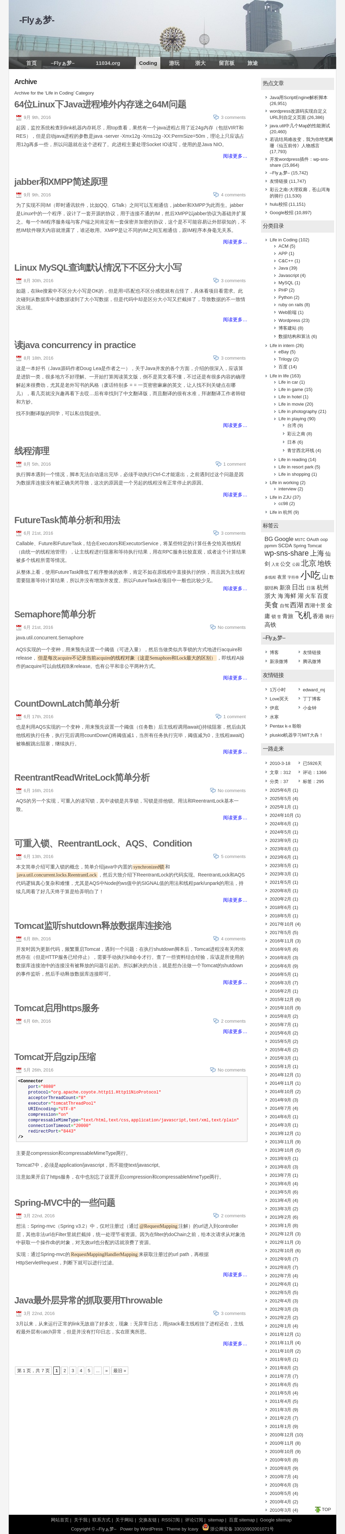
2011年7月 (280, 1376)
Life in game (290, 389)
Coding (148, 63)
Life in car (288, 382)
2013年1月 (280, 1225)
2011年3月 (280, 1409)
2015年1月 (280, 1066)
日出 (298, 587)
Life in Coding (284, 239)
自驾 (284, 605)
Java (283, 268)
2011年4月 (280, 1401)
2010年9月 (280, 1459)
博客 (274, 652)
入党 (275, 564)
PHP (283, 290)
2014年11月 (282, 1083)
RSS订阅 (171, 1519)
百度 (283, 366)
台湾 (291, 425)
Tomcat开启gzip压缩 (54, 1057)
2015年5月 (280, 1041)
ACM (283, 246)
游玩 (174, 63)
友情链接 (279, 181)
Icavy (193, 1529)
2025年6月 (280, 790)
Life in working (284, 482)
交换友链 (148, 1519)
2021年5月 (280, 882)
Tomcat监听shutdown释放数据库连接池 (92, 925)
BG (268, 539)
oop (324, 539)
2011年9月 (280, 1359)
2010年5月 (280, 1493)
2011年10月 (282, 1351)
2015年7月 (280, 1024)
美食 (271, 605)
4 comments (233, 194)
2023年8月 (280, 848)
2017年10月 (282, 924)
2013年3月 (280, 1208)
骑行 (329, 616)
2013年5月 (280, 1192)
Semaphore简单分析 (54, 614)
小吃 (310, 575)
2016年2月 (280, 991)
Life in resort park (295, 466)
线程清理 (31, 451)
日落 (310, 588)
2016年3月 (280, 982)
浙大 (200, 63)
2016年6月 (280, 966)
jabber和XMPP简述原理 (60, 181)
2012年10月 (282, 1250)
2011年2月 (280, 1418)
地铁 (324, 563)
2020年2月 (280, 899)
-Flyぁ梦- (36, 19)
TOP (326, 1509)
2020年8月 (280, 890)
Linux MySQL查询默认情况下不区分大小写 (98, 267)
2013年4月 (280, 1200)
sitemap (216, 1519)
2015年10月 (282, 1007)
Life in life (279, 375)
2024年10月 (282, 815)
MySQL (285, 282)
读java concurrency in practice (75, 345)
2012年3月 (280, 1309)
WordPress (151, 1529)
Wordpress (289, 320)
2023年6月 (280, 857)
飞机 (303, 615)
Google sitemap (276, 1519)
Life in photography (297, 411)
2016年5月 (280, 974)
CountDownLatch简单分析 (66, 703)
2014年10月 (282, 1091)
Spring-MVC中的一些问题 (64, 1202)
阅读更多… (235, 156)
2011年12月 (282, 1334)
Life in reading (292, 459)
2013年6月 (280, 1183)
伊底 (274, 707)
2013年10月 (282, 1150)
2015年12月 (282, 999)
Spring (299, 545)
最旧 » (119, 1370)
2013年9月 (280, 1158)
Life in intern (282, 345)
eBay (283, 351)
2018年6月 (280, 907)
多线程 (270, 577)
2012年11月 (282, 1242)
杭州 (323, 587)
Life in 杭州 (281, 512)
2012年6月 (280, 1284)
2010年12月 (282, 1434)
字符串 (293, 577)
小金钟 (309, 707)
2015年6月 (280, 1033)
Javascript (288, 275)
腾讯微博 (312, 661)
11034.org (108, 63)
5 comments (233, 856)
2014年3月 (280, 1125)
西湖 (296, 605)
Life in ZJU (280, 497)
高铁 (270, 625)
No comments (232, 627)
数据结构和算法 (294, 336)
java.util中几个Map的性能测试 (300, 125)
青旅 (287, 616)
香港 (318, 616)
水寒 (274, 717)
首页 (31, 63)
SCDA (285, 545)
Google (283, 539)
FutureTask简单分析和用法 (67, 520)
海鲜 (290, 596)
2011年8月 (280, 1367)
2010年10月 (282, 1451)
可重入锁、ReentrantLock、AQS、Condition (103, 843)
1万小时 (278, 689)
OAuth (313, 539)
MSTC (300, 539)
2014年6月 (280, 1116)
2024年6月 (280, 823)
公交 (285, 564)
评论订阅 (194, 1519)
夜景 (281, 577)
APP (283, 253)
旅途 (252, 63)
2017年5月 (280, 932)
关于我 (80, 1519)
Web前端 (287, 312)
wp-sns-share (286, 553)
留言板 (227, 63)
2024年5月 (280, 832)
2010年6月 (280, 1485)
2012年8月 (280, 1267)
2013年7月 (280, 1175)
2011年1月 (280, 1426)
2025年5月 (280, 798)
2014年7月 (280, 1108)
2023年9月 (280, 840)
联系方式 (101, 1519)
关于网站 (124, 1519)
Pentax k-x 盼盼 (285, 726)
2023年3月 (280, 874)
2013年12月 (282, 1133)
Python (285, 297)
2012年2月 (280, 1317)
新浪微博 (279, 661)
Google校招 (281, 212)
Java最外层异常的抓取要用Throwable (88, 1300)
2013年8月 (280, 1167)
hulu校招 (279, 204)
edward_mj (314, 689)
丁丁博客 (312, 698)
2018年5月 (280, 915)
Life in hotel (290, 396)
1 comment (234, 464)
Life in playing (292, 418)
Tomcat (314, 545)
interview (287, 488)
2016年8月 (280, 957)
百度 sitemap (242, 1519)
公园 (296, 564)
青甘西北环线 (300, 450)
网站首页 (60, 1519)
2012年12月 (282, 1233)
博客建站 (287, 328)
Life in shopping (294, 474)
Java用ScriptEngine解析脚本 (299, 97)
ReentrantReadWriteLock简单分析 (82, 777)
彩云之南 (296, 433)
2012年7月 (280, 1275)
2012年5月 (280, 1292)
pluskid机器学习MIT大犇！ (296, 735)
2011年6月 (280, 1384)
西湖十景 (315, 605)
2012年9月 (280, 1259)
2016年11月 (282, 940)
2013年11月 (282, 1141)
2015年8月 (280, 1016)
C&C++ (285, 260)
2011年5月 (280, 1393)
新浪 (285, 588)
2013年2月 (280, 1217)
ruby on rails (290, 304)
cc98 (283, 503)
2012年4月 (280, 1300)
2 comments (233, 1021)
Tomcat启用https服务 (56, 1008)
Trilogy (285, 359)
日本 (291, 442)
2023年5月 (280, 865)
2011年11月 (282, 1342)
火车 (310, 596)
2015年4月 (280, 1049)
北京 (308, 563)
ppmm (270, 545)
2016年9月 (280, 949)
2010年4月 (280, 1501)
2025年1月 (280, 807)
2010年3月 (280, 1510)
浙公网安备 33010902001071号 (238, 1529)
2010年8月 (280, 1468)
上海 (317, 553)
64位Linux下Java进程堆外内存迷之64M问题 (100, 104)
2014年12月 (282, 1074)
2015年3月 (280, 1058)
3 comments (233, 117)
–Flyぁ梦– (63, 63)
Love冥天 (279, 698)
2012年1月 (280, 1326)
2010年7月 (280, 1476)
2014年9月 (280, 1100)
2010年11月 (282, 1443)
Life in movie (291, 404)
